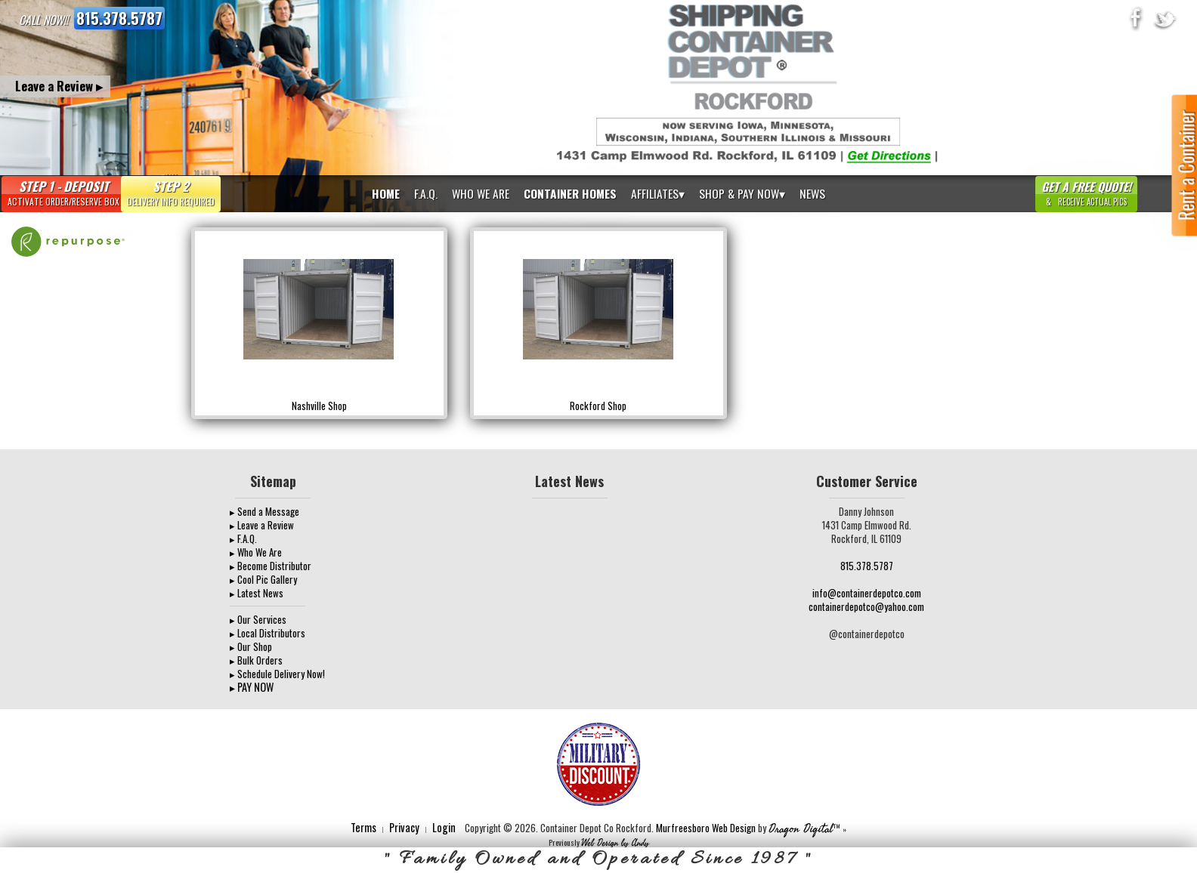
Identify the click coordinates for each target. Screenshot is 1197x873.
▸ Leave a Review (262, 524)
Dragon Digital (801, 829)
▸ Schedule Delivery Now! (277, 673)
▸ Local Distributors (267, 632)
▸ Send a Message (264, 511)
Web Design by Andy (615, 843)
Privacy (404, 827)
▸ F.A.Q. (243, 538)
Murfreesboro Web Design (706, 827)
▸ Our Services (258, 619)
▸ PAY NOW (252, 687)
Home (386, 193)
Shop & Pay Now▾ (742, 193)
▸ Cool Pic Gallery (263, 579)
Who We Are (480, 193)
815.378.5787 (119, 18)
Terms (363, 827)
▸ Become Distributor (270, 565)
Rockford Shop (598, 405)
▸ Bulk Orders (256, 660)
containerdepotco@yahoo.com (866, 606)
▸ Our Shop (251, 646)
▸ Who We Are (256, 552)
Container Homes (570, 193)
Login (444, 827)
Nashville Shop (319, 405)
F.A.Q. (426, 193)
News (812, 193)
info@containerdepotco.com (866, 592)
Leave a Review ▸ (59, 85)
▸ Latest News (256, 592)
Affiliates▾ (658, 193)
